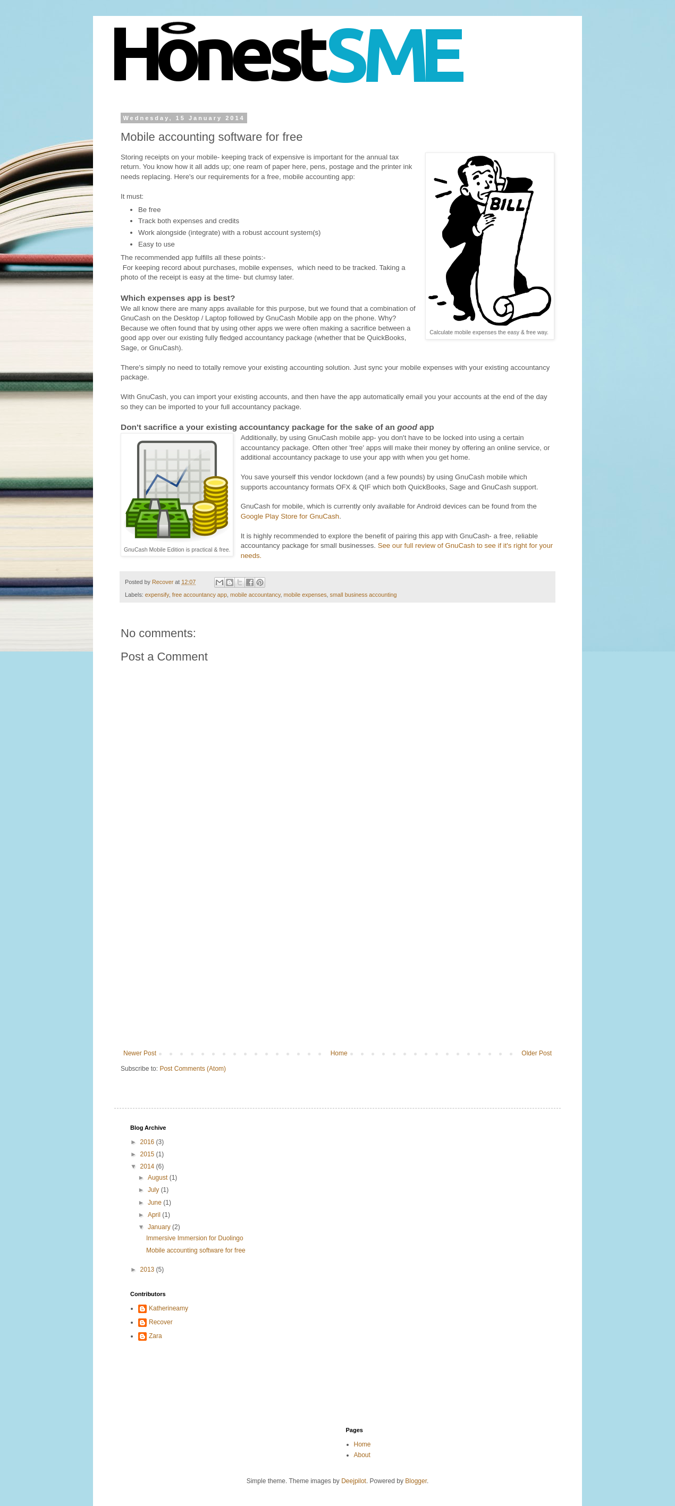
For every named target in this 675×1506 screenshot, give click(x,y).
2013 (148, 1269)
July (154, 1190)
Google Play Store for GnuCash (290, 516)
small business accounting (363, 594)
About (362, 1455)
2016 (148, 1142)
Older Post (536, 1053)
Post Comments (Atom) (192, 1068)
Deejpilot (353, 1481)
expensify (157, 594)
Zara (155, 1336)
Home (339, 1053)
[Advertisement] (337, 969)
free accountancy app (199, 594)
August (159, 1177)
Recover (161, 1322)
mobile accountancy (255, 594)
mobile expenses (305, 594)
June (155, 1202)
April (155, 1215)
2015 (148, 1154)
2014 (148, 1166)
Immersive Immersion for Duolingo (194, 1238)
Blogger (416, 1481)
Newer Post (139, 1053)
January (160, 1227)
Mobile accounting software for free (196, 1250)
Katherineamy (168, 1308)
